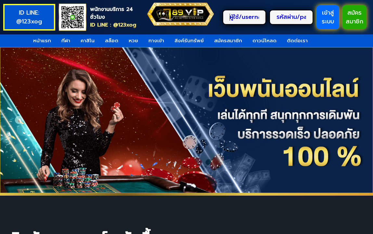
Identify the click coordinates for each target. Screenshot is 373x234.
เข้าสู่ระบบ (328, 17)
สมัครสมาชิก (354, 17)
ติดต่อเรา (297, 40)
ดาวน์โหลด (264, 40)
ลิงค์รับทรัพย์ (189, 40)
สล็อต (111, 40)
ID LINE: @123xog (29, 17)
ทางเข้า (156, 40)
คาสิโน (88, 40)
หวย (133, 40)
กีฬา (65, 40)
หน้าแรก (42, 40)
